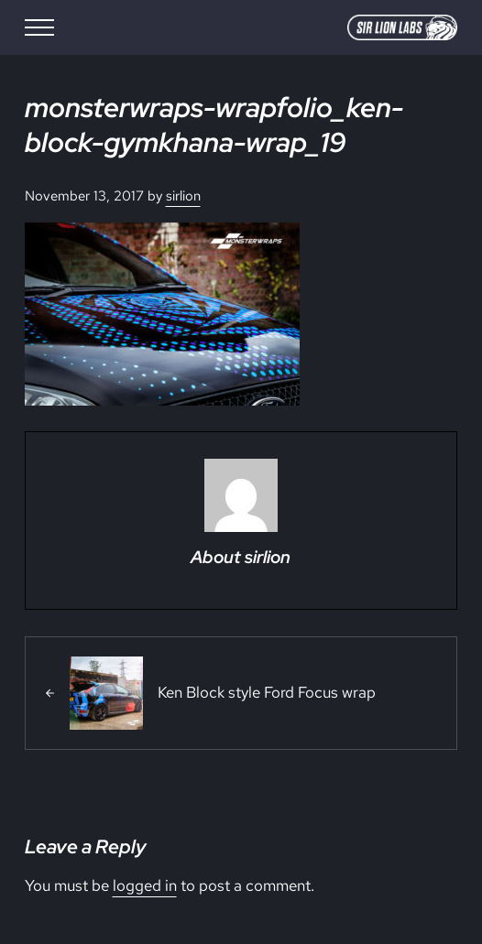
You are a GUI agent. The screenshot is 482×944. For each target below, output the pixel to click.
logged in (145, 885)
